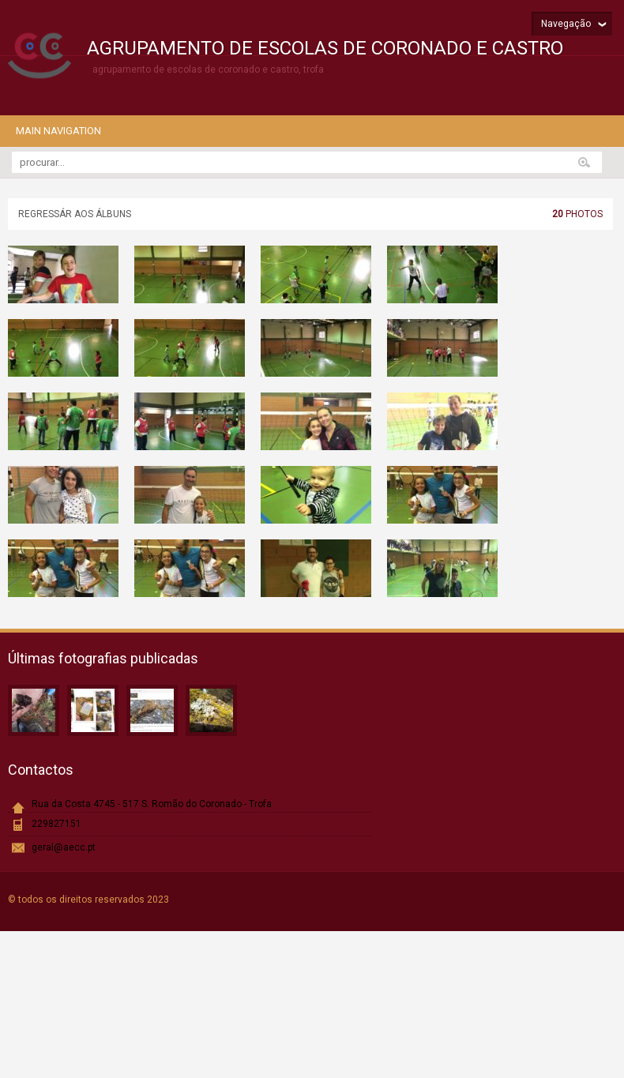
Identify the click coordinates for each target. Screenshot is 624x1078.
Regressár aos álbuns (74, 214)
